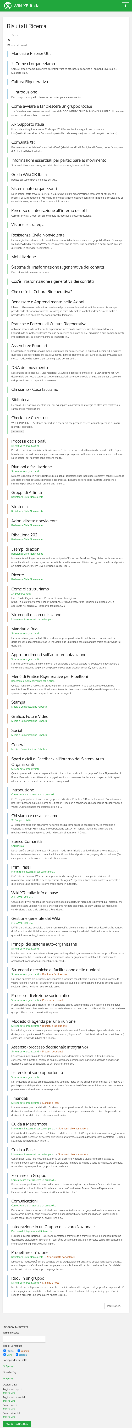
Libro (7, 1354)
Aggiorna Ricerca (17, 1423)
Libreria (21, 1354)
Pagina (8, 1350)
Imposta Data (9, 1392)
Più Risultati (114, 1305)
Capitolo (23, 1350)
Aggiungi (8, 1366)
